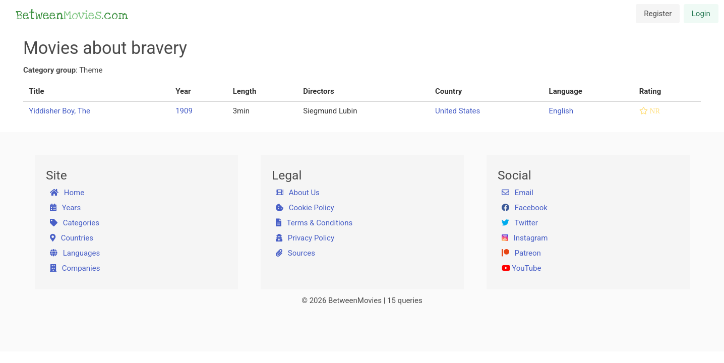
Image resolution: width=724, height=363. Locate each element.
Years (65, 207)
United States (457, 110)
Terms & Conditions (314, 222)
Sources (295, 253)
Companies (75, 268)
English (561, 110)
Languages (75, 253)
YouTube (521, 268)
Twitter (520, 222)
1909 (184, 110)
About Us (298, 192)
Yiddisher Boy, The (59, 110)
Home (67, 192)
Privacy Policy (305, 238)
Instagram (525, 238)
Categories (74, 222)
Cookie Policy (305, 207)
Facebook (525, 207)
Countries (71, 238)
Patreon (521, 253)
